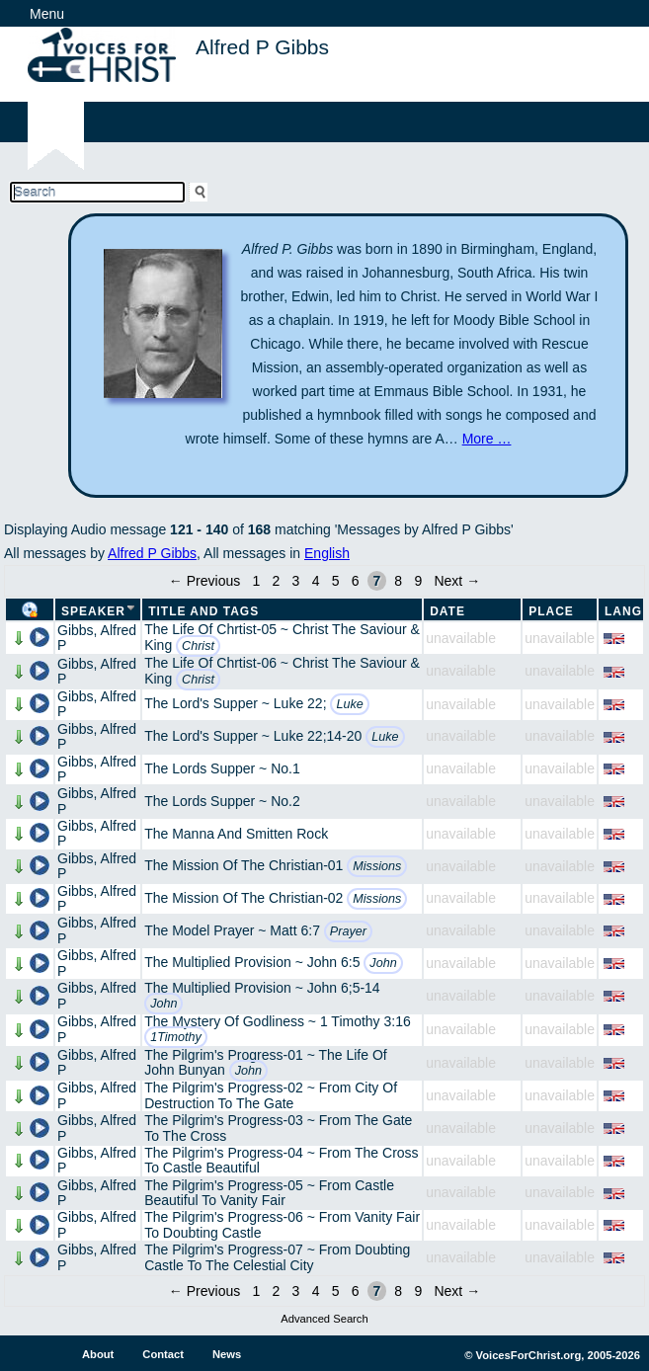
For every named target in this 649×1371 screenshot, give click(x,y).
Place (551, 611)
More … (487, 438)
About (98, 1354)
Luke (349, 704)
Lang (623, 611)
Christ (198, 646)
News (226, 1354)
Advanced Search (324, 1319)
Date (447, 611)
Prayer (348, 931)
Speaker (93, 611)
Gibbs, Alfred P (96, 637)
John (382, 963)
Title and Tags (203, 611)
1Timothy (176, 1037)
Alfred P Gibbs (152, 553)
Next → (457, 581)
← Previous (204, 581)
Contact (163, 1354)
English (327, 553)
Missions (377, 866)
